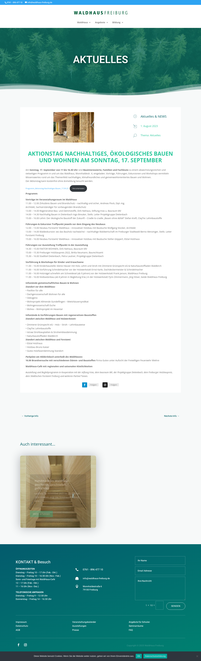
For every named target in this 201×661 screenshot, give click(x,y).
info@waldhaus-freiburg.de (96, 578)
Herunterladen (78, 188)
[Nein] (197, 656)
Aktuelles (155, 135)
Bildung (116, 22)
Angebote (100, 22)
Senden (175, 606)
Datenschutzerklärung (155, 656)
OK (138, 656)
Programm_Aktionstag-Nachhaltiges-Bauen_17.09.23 (47, 188)
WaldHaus (82, 22)
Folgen (93, 384)
